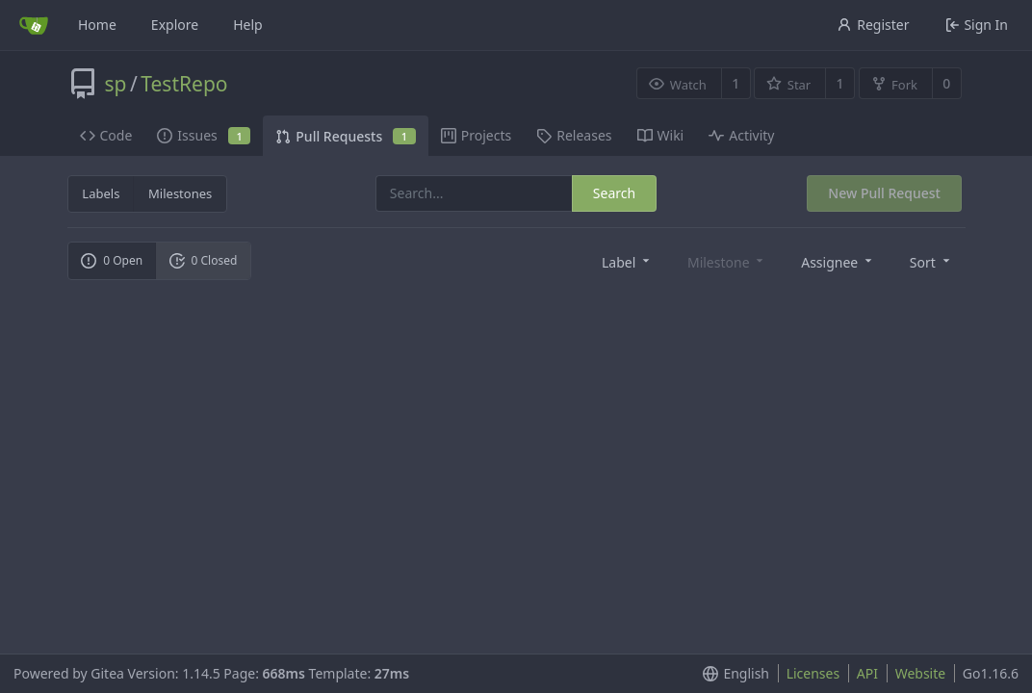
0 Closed (203, 260)
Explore (174, 24)
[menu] (627, 261)
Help (248, 24)
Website (920, 673)
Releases (573, 135)
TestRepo (184, 83)
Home (97, 24)
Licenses (813, 673)
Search (614, 193)
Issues (203, 135)
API (867, 673)
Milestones (180, 193)
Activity (741, 135)
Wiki (660, 135)
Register (873, 24)
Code (106, 135)
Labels (100, 193)
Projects (476, 135)
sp (116, 83)
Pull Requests (345, 136)
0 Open (111, 260)
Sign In (976, 24)
